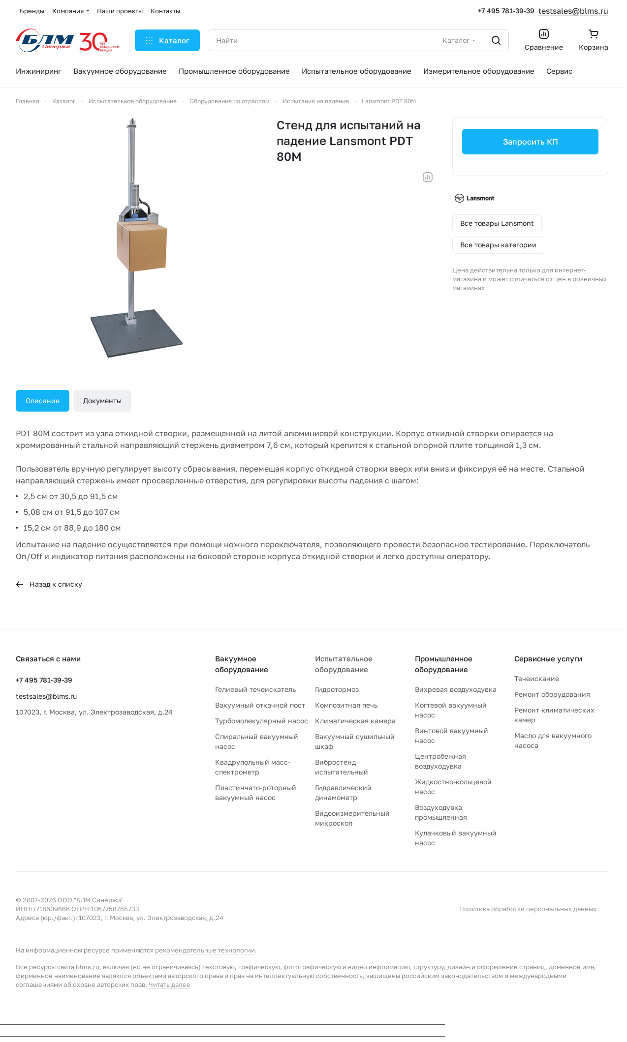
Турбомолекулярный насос (261, 720)
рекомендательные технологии (205, 950)
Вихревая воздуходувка (456, 689)
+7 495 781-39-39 (506, 10)
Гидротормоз (337, 689)
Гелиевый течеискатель (255, 689)
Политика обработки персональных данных (527, 909)
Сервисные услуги (548, 658)
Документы (102, 400)
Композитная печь (346, 705)
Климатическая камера (355, 720)
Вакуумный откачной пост (260, 705)
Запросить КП (530, 142)
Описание (43, 400)
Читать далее (169, 984)
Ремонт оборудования (552, 694)
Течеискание (536, 678)
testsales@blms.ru (573, 11)
